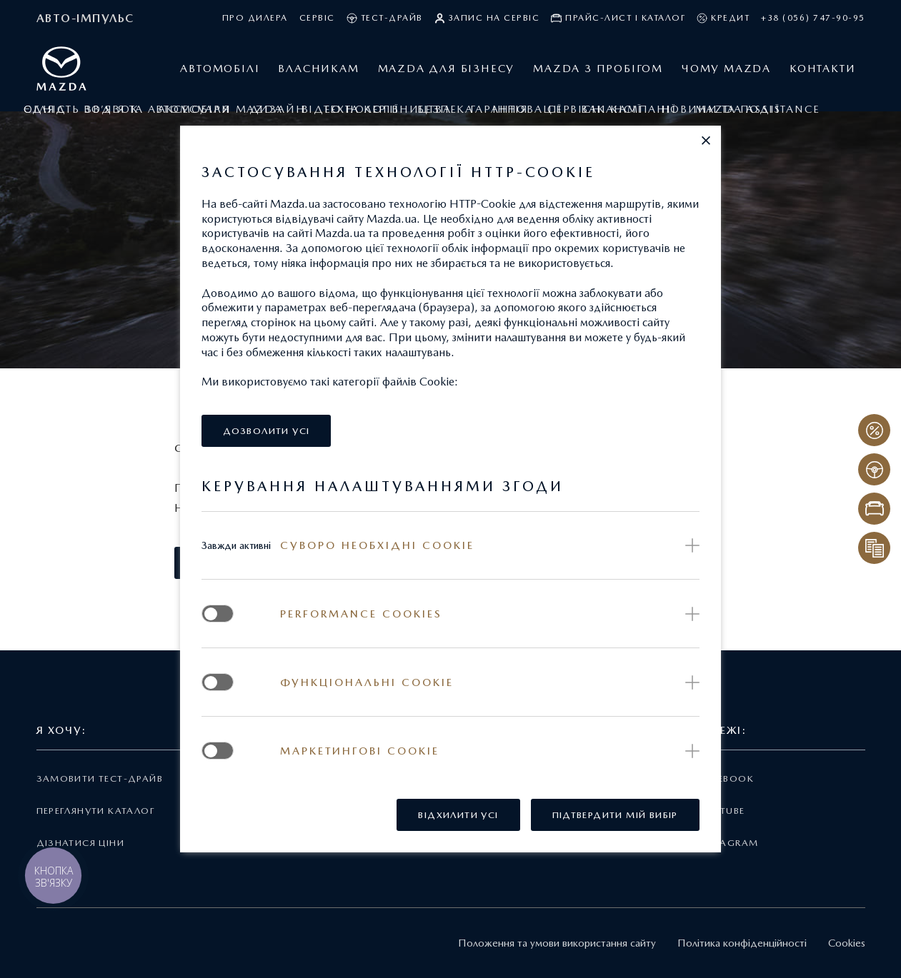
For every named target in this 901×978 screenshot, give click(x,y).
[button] (706, 140)
